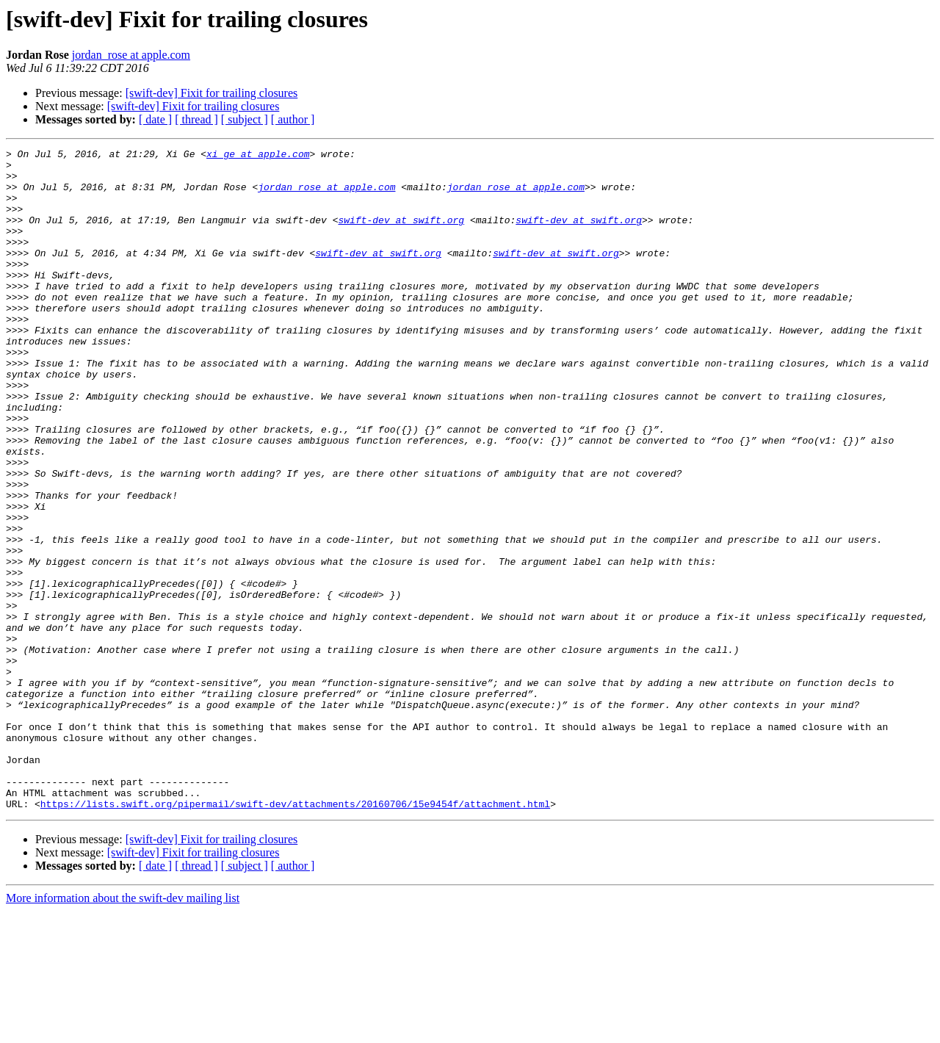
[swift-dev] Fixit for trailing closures (212, 93)
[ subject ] (244, 119)
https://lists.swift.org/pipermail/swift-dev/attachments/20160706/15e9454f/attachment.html (295, 935)
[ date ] (155, 119)
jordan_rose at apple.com (131, 54)
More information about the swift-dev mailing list (122, 1030)
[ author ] (293, 119)
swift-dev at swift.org (401, 235)
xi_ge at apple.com (257, 155)
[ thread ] (196, 119)
